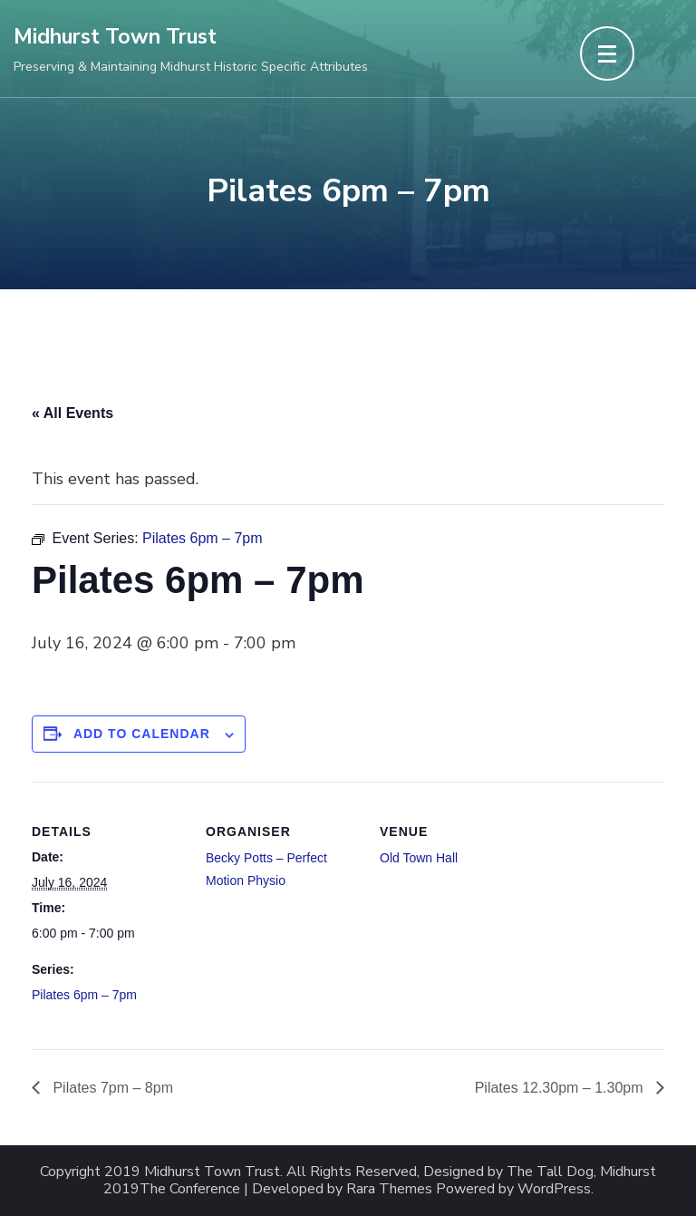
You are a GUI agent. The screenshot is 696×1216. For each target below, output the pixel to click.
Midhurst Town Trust (115, 37)
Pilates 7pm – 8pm (111, 1087)
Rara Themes (389, 1189)
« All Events (72, 413)
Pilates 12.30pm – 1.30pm (561, 1087)
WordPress (554, 1189)
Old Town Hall (419, 858)
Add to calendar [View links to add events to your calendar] (141, 733)
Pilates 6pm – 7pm (84, 994)
